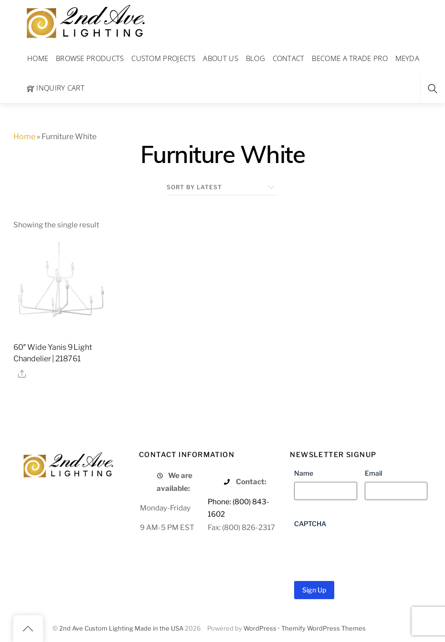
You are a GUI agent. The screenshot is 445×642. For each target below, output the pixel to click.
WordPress (260, 628)
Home (37, 58)
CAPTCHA (310, 524)
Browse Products (90, 58)
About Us (220, 58)
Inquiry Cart (56, 87)
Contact (289, 58)
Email (373, 473)
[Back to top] (28, 628)
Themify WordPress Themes (323, 628)
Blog (255, 58)
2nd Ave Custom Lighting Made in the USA (121, 628)
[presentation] (366, 551)
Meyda (407, 58)
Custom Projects (163, 58)
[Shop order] (222, 187)
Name (303, 473)
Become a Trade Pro (349, 58)
